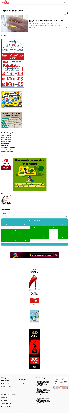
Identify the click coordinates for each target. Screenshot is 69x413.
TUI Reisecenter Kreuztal (6, 149)
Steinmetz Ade (4, 145)
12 (6, 234)
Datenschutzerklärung (23, 383)
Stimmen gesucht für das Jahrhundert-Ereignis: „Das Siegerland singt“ (43, 390)
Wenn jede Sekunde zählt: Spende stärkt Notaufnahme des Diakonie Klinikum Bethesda (43, 402)
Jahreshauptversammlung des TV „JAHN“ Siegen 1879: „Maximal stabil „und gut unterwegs (43, 397)
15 (34, 234)
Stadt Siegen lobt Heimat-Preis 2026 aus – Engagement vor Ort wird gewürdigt (43, 386)
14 (25, 234)
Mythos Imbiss (4, 155)
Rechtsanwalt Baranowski (7, 141)
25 (62, 237)
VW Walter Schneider (6, 135)
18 (62, 234)
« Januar (4, 244)
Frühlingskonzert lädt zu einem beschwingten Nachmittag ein (42, 393)
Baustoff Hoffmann (5, 143)
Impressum (21, 381)
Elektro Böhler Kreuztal (6, 139)
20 (15, 237)
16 (43, 234)
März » (65, 244)
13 (15, 234)
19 (6, 237)
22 (34, 237)
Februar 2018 (34, 220)
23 (43, 237)
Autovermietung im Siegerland (8, 147)
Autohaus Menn (4, 153)
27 (15, 240)
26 (6, 240)
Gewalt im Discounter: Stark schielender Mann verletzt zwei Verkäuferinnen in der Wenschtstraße (43, 382)
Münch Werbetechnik (6, 137)
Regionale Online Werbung (7, 151)
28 (25, 240)
